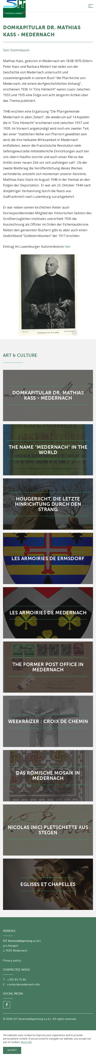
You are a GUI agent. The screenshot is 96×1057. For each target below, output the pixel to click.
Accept (12, 1050)
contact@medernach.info (23, 984)
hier (68, 246)
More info (26, 1042)
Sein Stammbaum (16, 50)
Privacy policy (12, 960)
